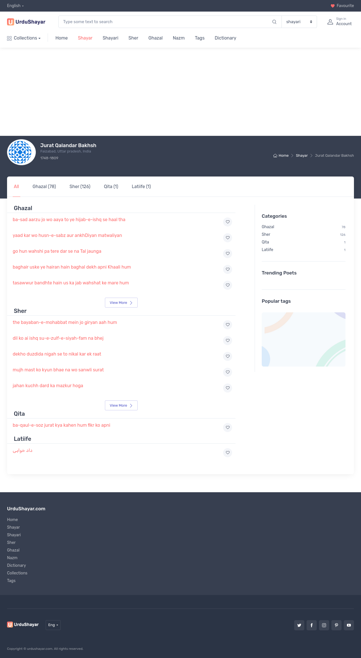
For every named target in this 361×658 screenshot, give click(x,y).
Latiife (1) (141, 186)
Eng (51, 625)
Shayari (110, 38)
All (16, 186)
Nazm (179, 38)
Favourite (342, 5)
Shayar (85, 38)
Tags (199, 38)
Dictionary (225, 38)
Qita (304, 235)
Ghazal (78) (44, 186)
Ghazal (155, 38)
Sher (133, 38)
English (14, 5)
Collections (22, 38)
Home (61, 38)
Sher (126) (80, 186)
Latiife (304, 242)
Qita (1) (111, 186)
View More (121, 302)
